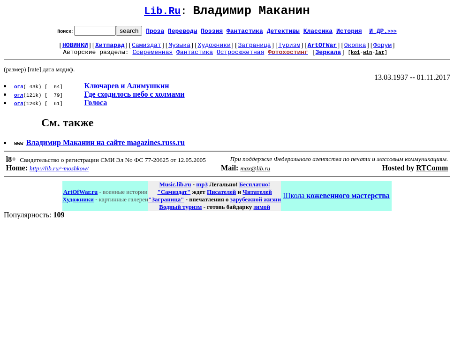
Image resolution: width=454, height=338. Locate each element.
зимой (262, 212)
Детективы (283, 33)
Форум (382, 49)
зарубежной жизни (255, 204)
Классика (318, 33)
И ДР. (383, 33)
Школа (336, 201)
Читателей (257, 197)
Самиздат (146, 49)
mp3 (202, 189)
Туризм (289, 49)
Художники (214, 49)
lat (380, 57)
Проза (155, 33)
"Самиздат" (173, 197)
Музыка (179, 49)
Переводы (182, 33)
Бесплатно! (254, 189)
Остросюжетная (240, 57)
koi (355, 57)
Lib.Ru (162, 13)
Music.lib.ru (175, 189)
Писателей (221, 197)
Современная (152, 57)
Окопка (355, 49)
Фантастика (245, 33)
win (367, 57)
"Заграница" (166, 204)
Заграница (254, 49)
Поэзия (212, 33)
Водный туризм (180, 212)
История (349, 33)
